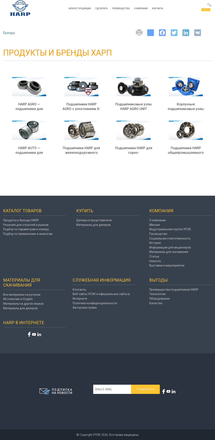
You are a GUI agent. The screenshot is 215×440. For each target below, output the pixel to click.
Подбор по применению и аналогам (27, 234)
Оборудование (159, 298)
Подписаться (145, 389)
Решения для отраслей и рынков (26, 224)
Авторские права (85, 307)
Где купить (102, 9)
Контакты (158, 9)
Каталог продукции (80, 9)
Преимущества (121, 9)
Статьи (154, 256)
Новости (155, 261)
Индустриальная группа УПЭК (170, 229)
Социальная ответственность (170, 238)
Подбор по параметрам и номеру (26, 229)
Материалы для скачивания (168, 252)
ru (206, 10)
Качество (156, 303)
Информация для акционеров (170, 247)
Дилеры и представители (94, 220)
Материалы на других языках (23, 303)
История (155, 243)
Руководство (158, 234)
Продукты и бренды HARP (21, 220)
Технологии (157, 294)
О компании (141, 9)
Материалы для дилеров (93, 224)
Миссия (154, 224)
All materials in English (18, 299)
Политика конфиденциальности (95, 303)
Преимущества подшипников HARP (173, 289)
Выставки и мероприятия (166, 265)
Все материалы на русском (21, 294)
